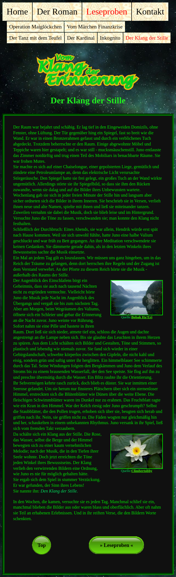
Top (42, 545)
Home (17, 11)
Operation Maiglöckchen (35, 27)
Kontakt (150, 11)
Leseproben (106, 11)
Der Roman (57, 11)
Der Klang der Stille (147, 38)
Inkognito (110, 38)
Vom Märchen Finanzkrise (95, 27)
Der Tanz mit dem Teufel (35, 38)
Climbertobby (141, 471)
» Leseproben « (116, 545)
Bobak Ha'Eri (141, 317)
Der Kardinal (81, 38)
